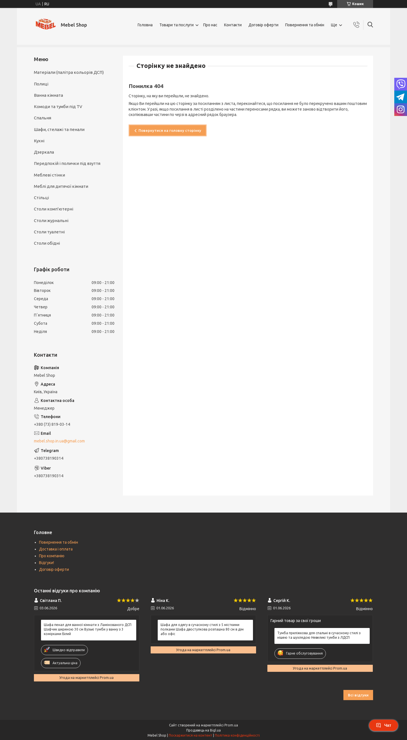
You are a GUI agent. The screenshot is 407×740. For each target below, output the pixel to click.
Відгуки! (46, 562)
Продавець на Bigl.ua (203, 730)
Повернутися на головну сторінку (169, 130)
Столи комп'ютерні (53, 208)
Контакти (233, 25)
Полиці (41, 83)
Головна (145, 25)
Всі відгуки (358, 695)
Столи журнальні (51, 220)
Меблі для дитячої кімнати (61, 186)
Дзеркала (44, 152)
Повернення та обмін (304, 25)
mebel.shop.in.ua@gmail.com (59, 441)
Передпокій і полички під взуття (67, 163)
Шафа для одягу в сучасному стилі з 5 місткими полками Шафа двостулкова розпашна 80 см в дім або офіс (202, 629)
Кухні (39, 140)
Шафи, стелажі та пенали (59, 129)
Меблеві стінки (49, 175)
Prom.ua (231, 725)
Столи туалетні (49, 231)
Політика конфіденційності (237, 735)
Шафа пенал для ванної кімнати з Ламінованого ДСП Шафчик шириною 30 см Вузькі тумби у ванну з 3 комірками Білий (87, 629)
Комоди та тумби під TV (58, 106)
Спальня (42, 117)
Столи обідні (47, 243)
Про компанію (51, 556)
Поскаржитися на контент (190, 735)
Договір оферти (263, 25)
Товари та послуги (176, 25)
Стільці (41, 197)
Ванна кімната (48, 95)
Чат (383, 725)
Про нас (210, 25)
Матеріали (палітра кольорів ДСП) (69, 72)
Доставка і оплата (56, 549)
